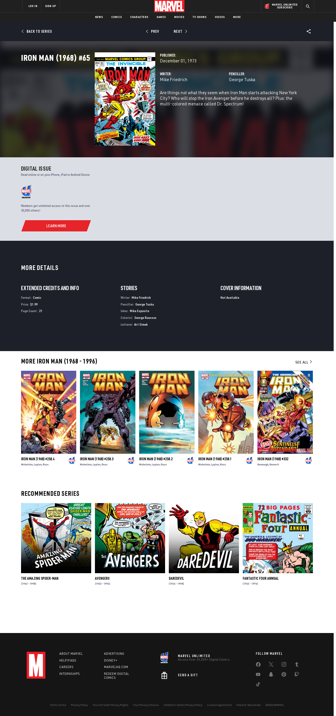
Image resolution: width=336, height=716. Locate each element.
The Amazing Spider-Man (39, 610)
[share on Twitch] (296, 675)
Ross (46, 497)
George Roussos (145, 350)
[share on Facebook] (258, 665)
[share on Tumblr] (296, 665)
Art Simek (141, 357)
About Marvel (71, 653)
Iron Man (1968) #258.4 (37, 491)
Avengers (102, 610)
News (99, 17)
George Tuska (216, 100)
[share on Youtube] (258, 675)
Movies (179, 17)
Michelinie (27, 497)
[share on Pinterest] (284, 675)
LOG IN (33, 6)
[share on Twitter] (271, 665)
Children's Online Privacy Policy (183, 705)
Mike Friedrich (122, 100)
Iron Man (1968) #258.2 (156, 491)
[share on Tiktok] (258, 685)
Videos (220, 17)
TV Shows (199, 17)
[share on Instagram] (284, 665)
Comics (116, 17)
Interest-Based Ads (248, 705)
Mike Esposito (139, 343)
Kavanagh (262, 497)
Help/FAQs (67, 660)
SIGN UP (50, 6)
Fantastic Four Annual (261, 610)
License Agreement (219, 705)
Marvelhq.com (116, 667)
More (237, 17)
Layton (38, 497)
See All (304, 394)
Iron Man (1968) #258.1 (215, 491)
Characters (139, 17)
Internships (69, 674)
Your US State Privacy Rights (110, 705)
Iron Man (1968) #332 (272, 491)
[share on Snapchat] (271, 675)
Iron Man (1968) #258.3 (96, 491)
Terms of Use (58, 705)
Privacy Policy (79, 705)
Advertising (114, 653)
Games (161, 17)
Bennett (274, 497)
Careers (66, 667)
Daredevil (176, 610)
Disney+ (110, 660)
